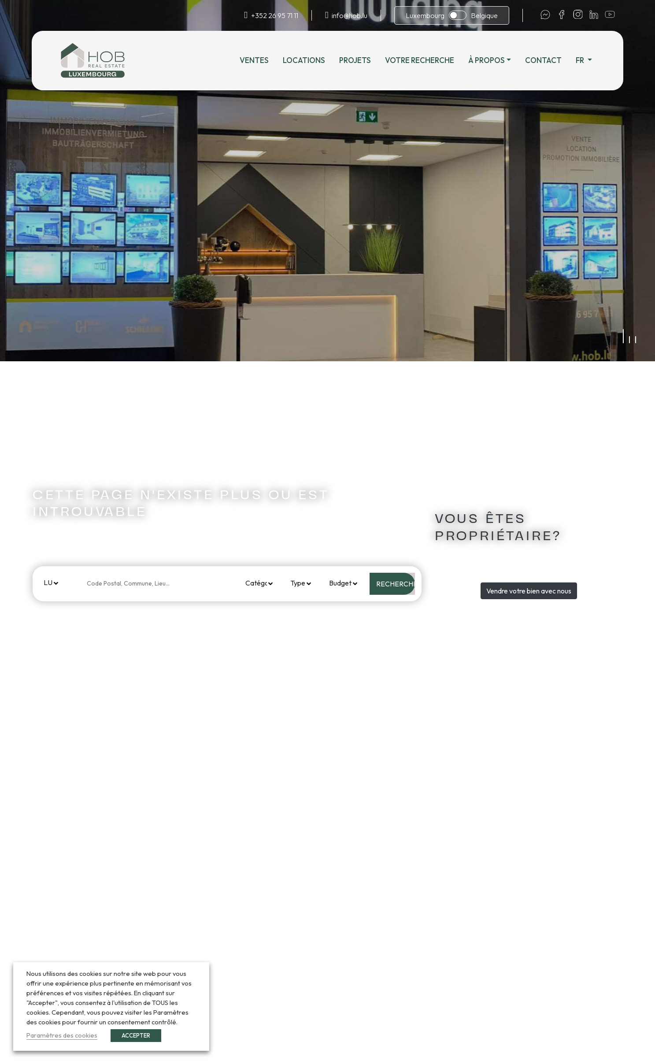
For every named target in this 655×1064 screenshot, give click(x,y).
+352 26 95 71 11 (274, 15)
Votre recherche (419, 60)
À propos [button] (486, 60)
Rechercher (395, 583)
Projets (355, 60)
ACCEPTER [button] (136, 1035)
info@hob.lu (349, 15)
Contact (543, 60)
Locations (304, 60)
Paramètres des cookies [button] (61, 1035)
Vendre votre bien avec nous (528, 590)
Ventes (254, 60)
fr (580, 60)
